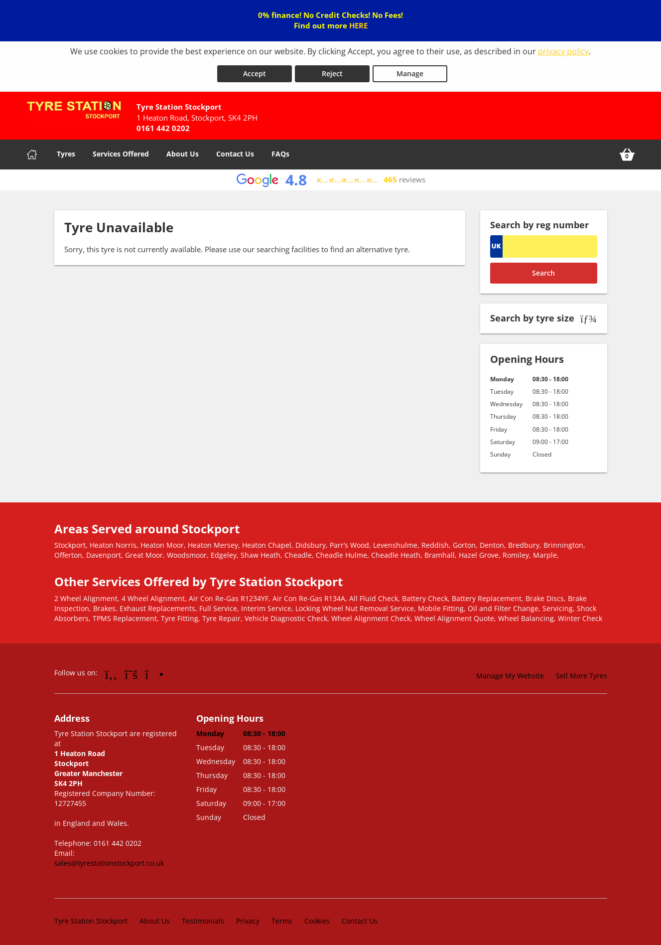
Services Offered (121, 150)
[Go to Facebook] (111, 671)
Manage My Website (510, 672)
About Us (182, 150)
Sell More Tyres (581, 672)
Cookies (317, 917)
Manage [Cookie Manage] (410, 70)
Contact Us (235, 150)
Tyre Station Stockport (91, 917)
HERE (358, 25)
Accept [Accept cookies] (254, 70)
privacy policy (563, 51)
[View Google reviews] (330, 176)
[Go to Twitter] (131, 671)
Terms (281, 917)
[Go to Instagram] (154, 671)
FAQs (280, 150)
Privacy (248, 917)
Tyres (66, 150)
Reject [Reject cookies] (332, 70)
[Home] (32, 151)
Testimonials (203, 917)
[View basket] (627, 151)
